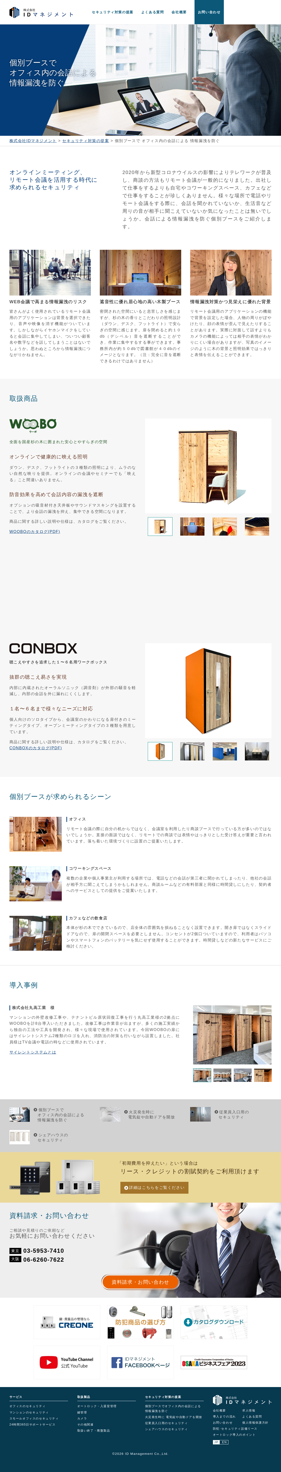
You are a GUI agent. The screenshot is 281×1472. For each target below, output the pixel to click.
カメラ (82, 1418)
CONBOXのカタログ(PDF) (35, 748)
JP (216, 1442)
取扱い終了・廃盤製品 (93, 1430)
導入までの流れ (224, 1416)
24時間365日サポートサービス (32, 1424)
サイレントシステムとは (32, 1052)
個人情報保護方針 (255, 1422)
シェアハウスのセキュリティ (166, 1429)
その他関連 (85, 1424)
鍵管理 (82, 1412)
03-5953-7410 (43, 1250)
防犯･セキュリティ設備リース (235, 1428)
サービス (16, 1397)
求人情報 (248, 1410)
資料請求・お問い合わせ (140, 1282)
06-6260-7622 (43, 1259)
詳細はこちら (157, 1187)
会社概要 (179, 12)
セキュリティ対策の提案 (112, 12)
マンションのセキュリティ (29, 1412)
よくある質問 (152, 12)
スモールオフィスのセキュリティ (34, 1418)
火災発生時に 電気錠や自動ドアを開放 (173, 1417)
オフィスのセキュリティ (27, 1406)
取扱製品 (83, 1397)
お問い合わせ (209, 12)
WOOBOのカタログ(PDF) (34, 532)
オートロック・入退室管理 (97, 1406)
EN (224, 1442)
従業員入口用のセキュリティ (166, 1423)
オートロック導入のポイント (234, 1434)
